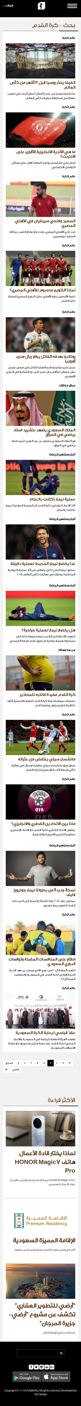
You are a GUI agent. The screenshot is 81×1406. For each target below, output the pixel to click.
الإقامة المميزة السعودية (44, 1240)
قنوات (8, 5)
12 (70, 1063)
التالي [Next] (15, 1069)
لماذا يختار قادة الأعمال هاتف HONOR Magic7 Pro (45, 1162)
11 (63, 1063)
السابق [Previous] (9, 1063)
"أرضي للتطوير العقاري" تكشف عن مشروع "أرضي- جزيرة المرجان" (41, 1315)
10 (57, 1063)
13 (6, 1069)
